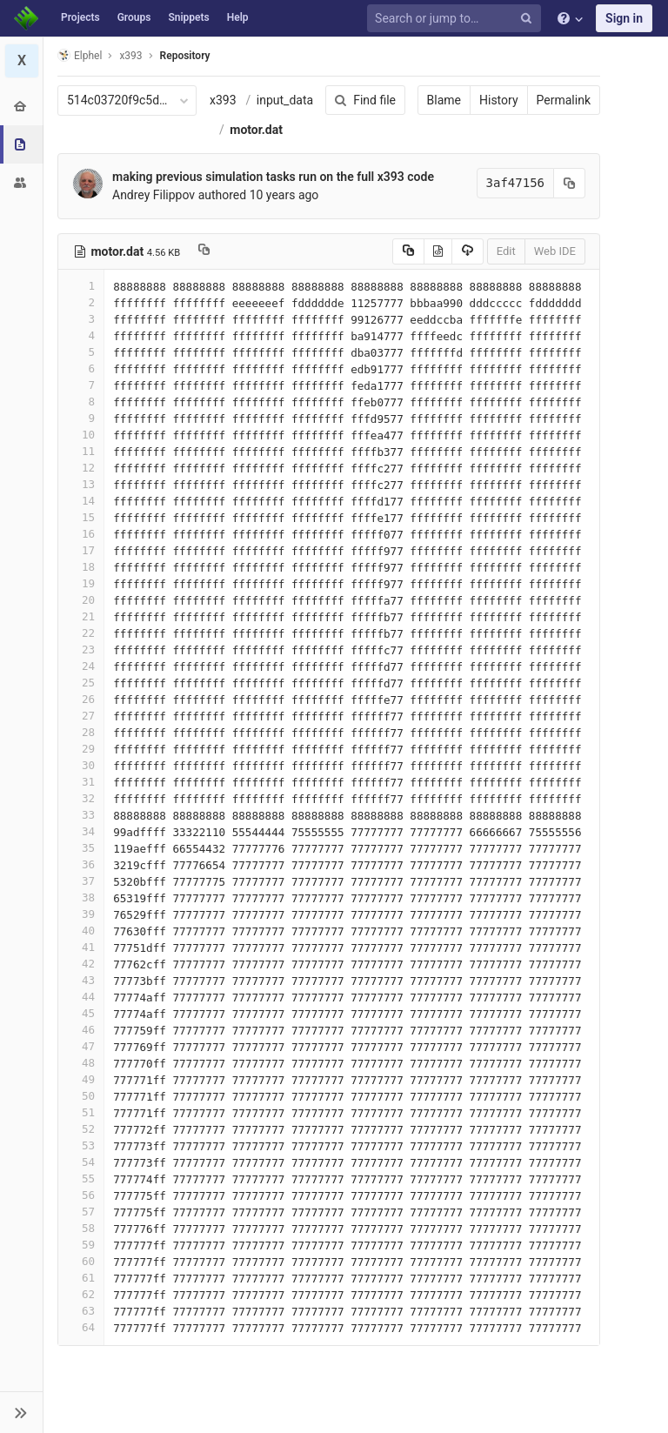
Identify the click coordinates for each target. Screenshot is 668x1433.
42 (81, 963)
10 (81, 434)
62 (81, 1294)
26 (81, 699)
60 (81, 1261)
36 (81, 864)
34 (81, 831)
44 (81, 996)
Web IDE (555, 251)
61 (81, 1277)
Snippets (188, 17)
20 (81, 599)
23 (81, 649)
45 (81, 1013)
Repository (185, 56)
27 (81, 715)
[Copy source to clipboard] (408, 251)
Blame (444, 100)
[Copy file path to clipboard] (204, 251)
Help (238, 17)
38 (81, 897)
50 (81, 1095)
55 (81, 1178)
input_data (285, 100)
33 (81, 814)
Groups (134, 17)
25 (81, 682)
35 (81, 847)
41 (81, 947)
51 (81, 1112)
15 (81, 517)
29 (81, 748)
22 (81, 632)
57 (81, 1211)
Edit (506, 251)
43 (81, 980)
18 (81, 566)
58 (81, 1228)
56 (81, 1195)
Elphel (79, 55)
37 (81, 880)
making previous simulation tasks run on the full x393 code (273, 177)
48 (81, 1062)
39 (81, 914)
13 (81, 484)
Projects (80, 17)
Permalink (564, 100)
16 (81, 533)
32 (81, 798)
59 (81, 1244)
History (498, 100)
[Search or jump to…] (456, 19)
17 (81, 550)
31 (81, 781)
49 (81, 1079)
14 (81, 500)
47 (81, 1046)
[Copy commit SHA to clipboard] (569, 183)
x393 (223, 100)
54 (81, 1161)
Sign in (624, 18)
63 (81, 1310)
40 (81, 930)
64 (81, 1327)
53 (81, 1145)
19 (81, 583)
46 (81, 1029)
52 (81, 1128)
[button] (21, 1412)
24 (81, 666)
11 (81, 451)
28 (81, 732)
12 (81, 467)
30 (81, 765)
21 (81, 616)
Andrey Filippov (153, 195)
